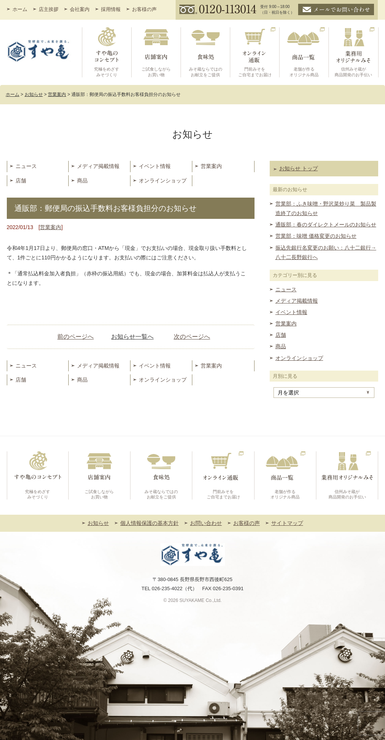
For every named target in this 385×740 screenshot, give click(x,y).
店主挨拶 (48, 9)
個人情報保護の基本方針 (149, 523)
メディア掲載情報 (98, 166)
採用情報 (111, 9)
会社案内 (80, 9)
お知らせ (98, 523)
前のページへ (75, 336)
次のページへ (192, 336)
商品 (82, 181)
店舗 (21, 181)
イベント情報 (155, 166)
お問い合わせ (206, 523)
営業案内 (211, 166)
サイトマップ (287, 523)
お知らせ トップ (298, 168)
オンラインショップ (163, 181)
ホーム (20, 9)
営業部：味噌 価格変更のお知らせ (316, 236)
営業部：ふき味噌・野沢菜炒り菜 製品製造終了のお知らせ (325, 208)
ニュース (26, 166)
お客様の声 (144, 9)
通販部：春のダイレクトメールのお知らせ (325, 225)
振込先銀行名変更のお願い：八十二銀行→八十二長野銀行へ (325, 252)
